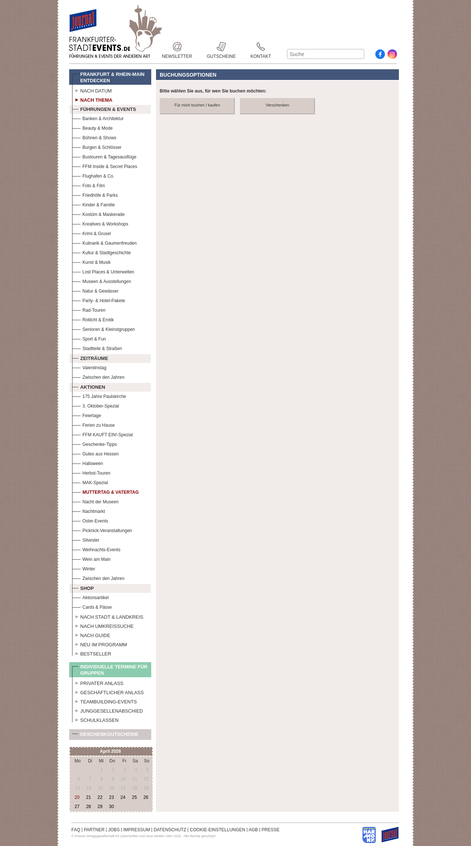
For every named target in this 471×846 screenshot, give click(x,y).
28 (88, 806)
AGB (253, 829)
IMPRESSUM (136, 829)
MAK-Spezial (90, 481)
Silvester (85, 539)
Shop (83, 587)
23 (111, 797)
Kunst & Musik (91, 261)
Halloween (87, 462)
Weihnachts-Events (96, 548)
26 (146, 797)
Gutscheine (221, 46)
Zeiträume (90, 357)
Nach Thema (92, 99)
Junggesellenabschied (107, 710)
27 (77, 806)
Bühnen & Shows (94, 136)
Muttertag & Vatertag (105, 491)
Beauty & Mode (92, 127)
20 (77, 797)
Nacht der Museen (95, 500)
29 (100, 806)
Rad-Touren (89, 309)
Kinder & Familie (93, 203)
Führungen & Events (104, 108)
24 (122, 797)
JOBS (114, 829)
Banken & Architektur (98, 117)
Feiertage (86, 414)
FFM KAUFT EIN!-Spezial (102, 433)
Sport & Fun (89, 338)
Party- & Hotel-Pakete (98, 299)
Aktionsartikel (90, 596)
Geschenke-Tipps (94, 443)
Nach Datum (92, 90)
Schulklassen (95, 719)
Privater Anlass (97, 682)
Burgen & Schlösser (96, 146)
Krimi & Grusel (91, 232)
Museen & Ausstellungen (101, 280)
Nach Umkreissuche (103, 625)
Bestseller (91, 653)
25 (134, 797)
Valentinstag (89, 366)
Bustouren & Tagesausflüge (104, 156)
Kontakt (261, 46)
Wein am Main (91, 558)
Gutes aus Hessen (95, 453)
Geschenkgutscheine (105, 735)
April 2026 (110, 751)
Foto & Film (88, 184)
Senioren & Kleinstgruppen (103, 328)
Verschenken (277, 105)
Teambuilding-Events (104, 701)
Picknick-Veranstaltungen (102, 529)
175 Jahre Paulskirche (99, 395)
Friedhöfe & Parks (95, 194)
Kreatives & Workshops (100, 223)
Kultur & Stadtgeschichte (101, 251)
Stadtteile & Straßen (97, 347)
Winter (83, 567)
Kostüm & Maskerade (98, 213)
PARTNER (94, 829)
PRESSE (271, 829)
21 (88, 797)
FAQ (75, 829)
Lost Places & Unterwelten (103, 271)
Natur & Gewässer (95, 290)
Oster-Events (90, 520)
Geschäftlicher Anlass (108, 691)
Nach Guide (91, 634)
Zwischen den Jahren (98, 376)
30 (111, 806)
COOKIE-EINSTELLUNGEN (217, 829)
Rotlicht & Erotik (93, 318)
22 (100, 797)
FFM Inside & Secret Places (104, 165)
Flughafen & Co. (93, 175)
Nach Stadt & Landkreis (107, 616)
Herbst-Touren (91, 472)
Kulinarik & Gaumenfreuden (104, 242)
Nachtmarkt (88, 510)
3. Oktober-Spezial (95, 405)
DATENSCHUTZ (170, 829)
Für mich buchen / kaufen (197, 105)
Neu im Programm (99, 643)
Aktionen (88, 386)
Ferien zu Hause (93, 424)
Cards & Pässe (92, 606)
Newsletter (177, 46)
